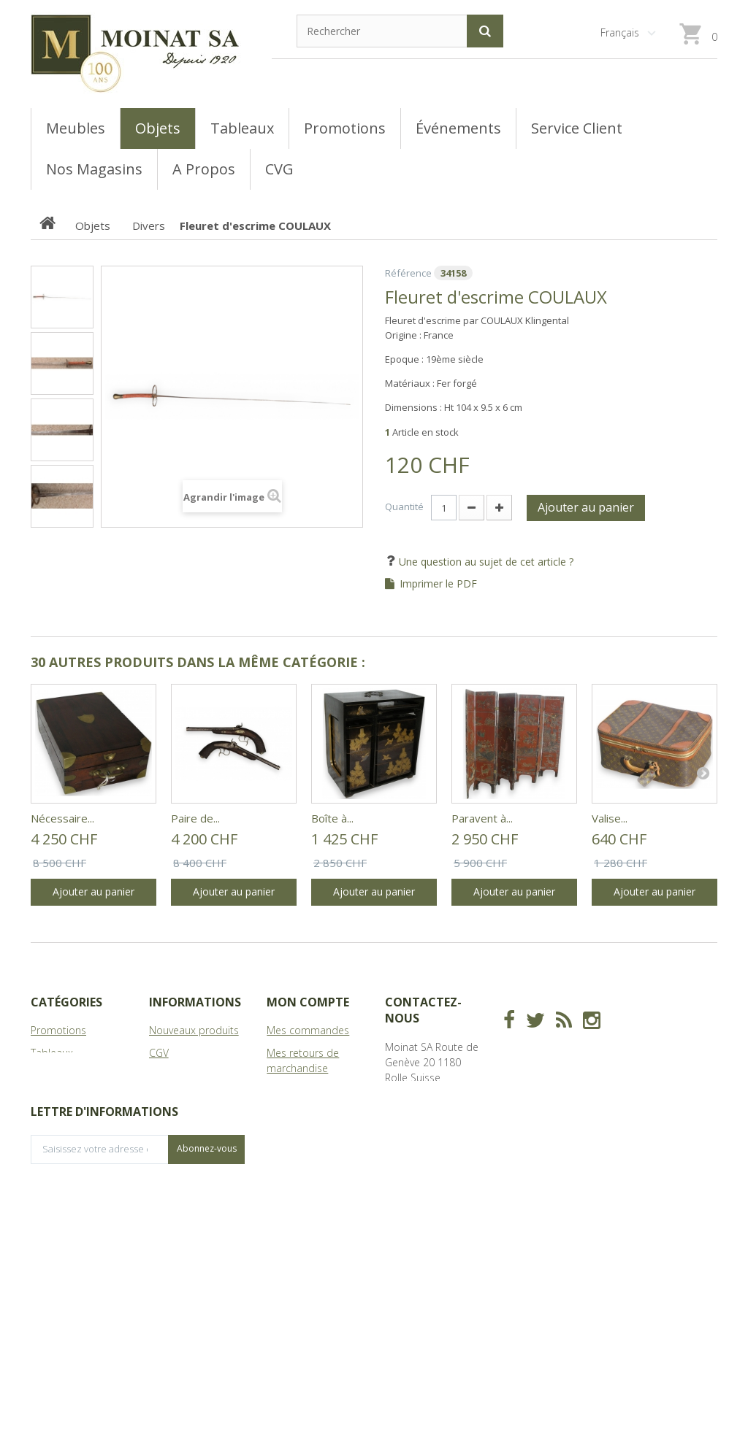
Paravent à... (482, 818)
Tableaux (52, 1053)
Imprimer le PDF (438, 583)
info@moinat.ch (422, 1153)
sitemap (168, 1136)
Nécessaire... (62, 818)
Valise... (609, 818)
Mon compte (308, 1002)
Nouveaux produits (194, 1030)
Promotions (58, 1030)
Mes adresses (299, 1113)
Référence (408, 273)
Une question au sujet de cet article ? (484, 562)
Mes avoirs (292, 1091)
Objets (46, 1098)
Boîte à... (332, 818)
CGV (159, 1053)
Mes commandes (308, 1030)
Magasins (171, 1075)
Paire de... (195, 818)
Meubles (51, 1075)
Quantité (404, 506)
